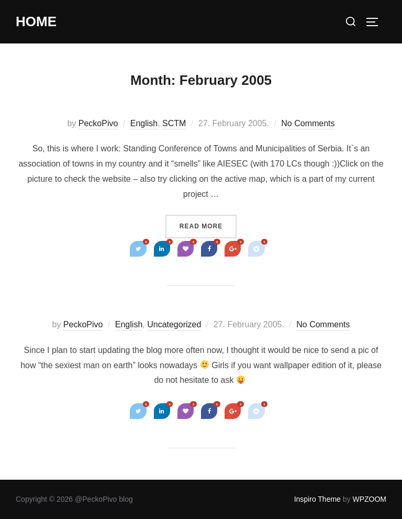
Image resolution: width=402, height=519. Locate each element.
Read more (204, 225)
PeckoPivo (98, 123)
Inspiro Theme (317, 499)
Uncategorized (174, 324)
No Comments (307, 123)
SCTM (174, 123)
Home (36, 21)
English (144, 123)
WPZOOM (369, 499)
